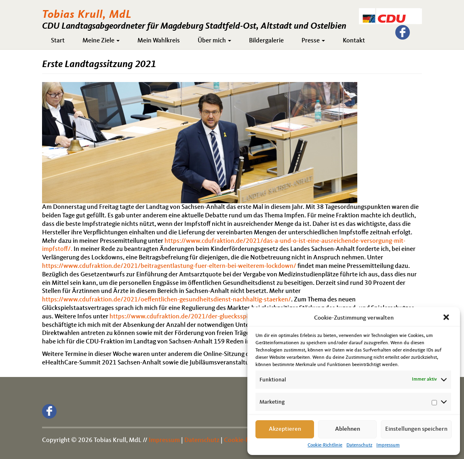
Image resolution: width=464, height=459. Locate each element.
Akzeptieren (285, 429)
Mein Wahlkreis (158, 41)
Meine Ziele (101, 41)
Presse (313, 41)
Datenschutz (359, 445)
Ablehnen (347, 429)
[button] (447, 318)
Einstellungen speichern (416, 429)
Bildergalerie (266, 41)
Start (58, 41)
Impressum (388, 445)
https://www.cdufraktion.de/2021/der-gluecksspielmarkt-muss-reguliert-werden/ (224, 317)
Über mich (214, 41)
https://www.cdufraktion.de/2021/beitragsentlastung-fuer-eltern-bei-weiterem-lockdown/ (169, 266)
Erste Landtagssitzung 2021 (99, 64)
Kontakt (354, 41)
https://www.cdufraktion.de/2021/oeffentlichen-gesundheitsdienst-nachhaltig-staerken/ (166, 300)
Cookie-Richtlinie (325, 445)
